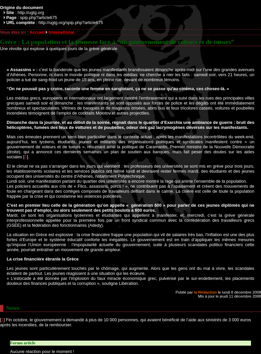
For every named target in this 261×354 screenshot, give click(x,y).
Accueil (37, 32)
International (61, 32)
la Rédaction (205, 292)
